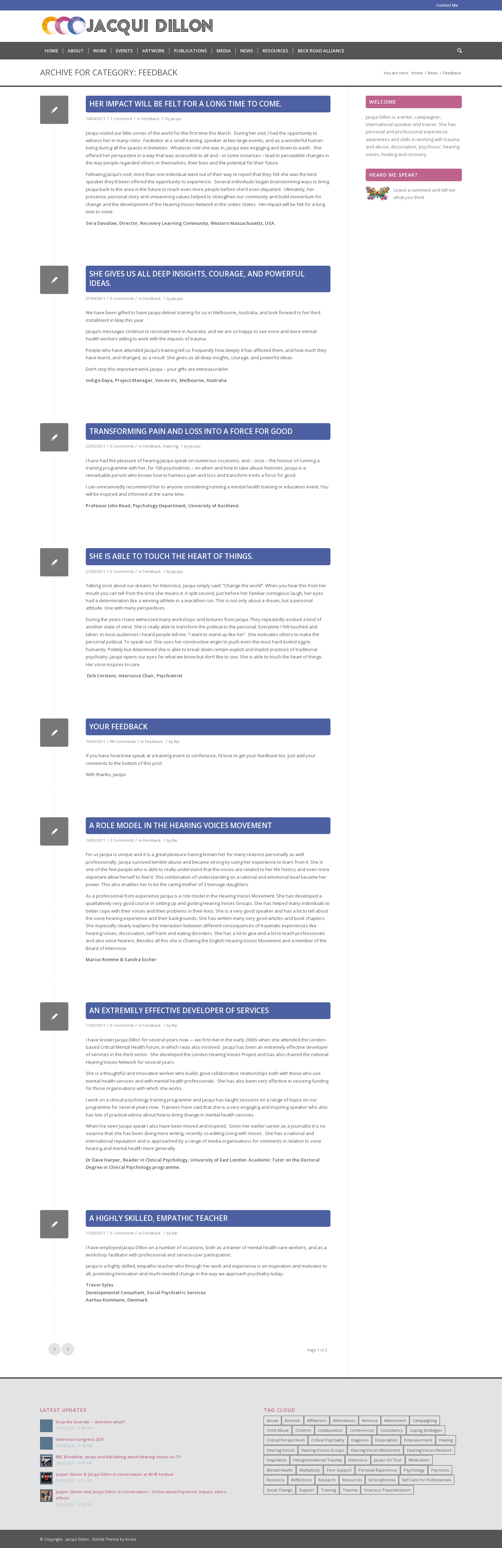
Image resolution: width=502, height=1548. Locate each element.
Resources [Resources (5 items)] (352, 1479)
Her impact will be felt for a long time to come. (185, 104)
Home (417, 72)
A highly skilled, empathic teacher (158, 1218)
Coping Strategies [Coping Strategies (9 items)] (426, 1430)
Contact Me (447, 5)
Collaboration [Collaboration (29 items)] (330, 1430)
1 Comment (121, 118)
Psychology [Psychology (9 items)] (414, 1470)
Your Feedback (118, 726)
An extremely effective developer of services (179, 1010)
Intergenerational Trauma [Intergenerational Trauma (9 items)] (317, 1459)
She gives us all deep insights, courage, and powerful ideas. (197, 278)
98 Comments (123, 741)
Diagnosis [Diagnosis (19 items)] (359, 1440)
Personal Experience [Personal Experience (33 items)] (377, 1470)
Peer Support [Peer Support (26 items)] (339, 1470)
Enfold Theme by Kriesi (114, 1539)
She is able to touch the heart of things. (171, 556)
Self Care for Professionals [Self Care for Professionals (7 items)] (426, 1479)
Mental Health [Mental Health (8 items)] (280, 1470)
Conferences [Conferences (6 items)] (362, 1430)
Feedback (150, 118)
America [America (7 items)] (370, 1420)
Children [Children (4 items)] (303, 1430)
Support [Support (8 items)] (306, 1489)
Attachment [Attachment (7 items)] (395, 1420)
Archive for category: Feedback (108, 72)
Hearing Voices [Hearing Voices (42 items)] (281, 1450)
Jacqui (176, 118)
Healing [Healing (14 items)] (446, 1440)
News (433, 72)
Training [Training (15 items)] (328, 1489)
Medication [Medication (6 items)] (419, 1459)
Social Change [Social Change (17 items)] (279, 1489)
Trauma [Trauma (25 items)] (350, 1489)
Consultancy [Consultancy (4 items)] (391, 1430)
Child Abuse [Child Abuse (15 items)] (278, 1430)
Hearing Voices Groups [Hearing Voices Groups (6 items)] (322, 1450)
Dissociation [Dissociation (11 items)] (386, 1440)
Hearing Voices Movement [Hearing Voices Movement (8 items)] (375, 1450)
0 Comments (122, 298)
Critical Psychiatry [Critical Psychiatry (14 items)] (327, 1440)
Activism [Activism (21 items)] (293, 1420)
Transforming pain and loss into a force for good (190, 431)
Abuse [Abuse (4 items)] (272, 1420)
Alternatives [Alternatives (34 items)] (344, 1420)
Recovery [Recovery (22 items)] (275, 1479)
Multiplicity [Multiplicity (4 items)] (309, 1470)
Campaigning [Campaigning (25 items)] (425, 1420)
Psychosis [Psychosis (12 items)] (440, 1470)
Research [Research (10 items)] (327, 1479)
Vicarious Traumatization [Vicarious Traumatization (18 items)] (387, 1489)
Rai (177, 741)
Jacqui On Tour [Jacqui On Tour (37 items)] (388, 1459)
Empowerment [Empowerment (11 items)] (418, 1440)
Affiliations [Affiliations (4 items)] (316, 1420)
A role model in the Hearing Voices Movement (180, 825)
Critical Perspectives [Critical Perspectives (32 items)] (286, 1440)
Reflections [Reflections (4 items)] (301, 1479)
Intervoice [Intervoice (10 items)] (357, 1459)
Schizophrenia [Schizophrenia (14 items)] (381, 1479)
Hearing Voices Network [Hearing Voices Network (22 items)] (429, 1450)
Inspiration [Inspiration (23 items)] (277, 1459)
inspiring (170, 446)
